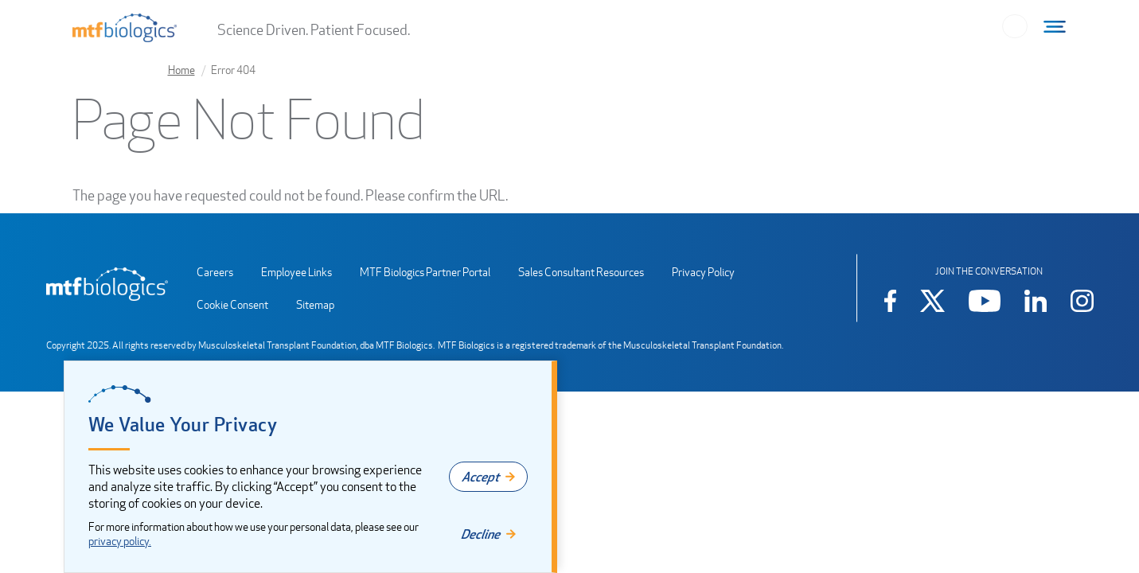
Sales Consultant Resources (581, 271)
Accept (480, 477)
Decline (480, 534)
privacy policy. (119, 540)
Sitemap (315, 304)
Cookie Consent (232, 304)
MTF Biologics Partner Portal (425, 271)
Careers (215, 271)
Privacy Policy (703, 271)
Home (181, 69)
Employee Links (296, 271)
